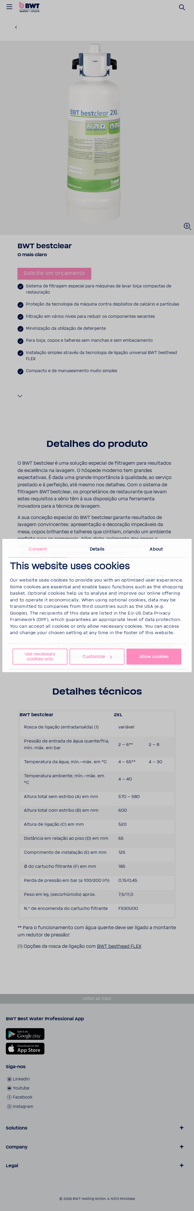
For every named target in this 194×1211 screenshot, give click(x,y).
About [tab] (156, 549)
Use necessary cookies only (40, 656)
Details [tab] (97, 549)
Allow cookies (154, 656)
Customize (97, 656)
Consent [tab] (38, 549)
